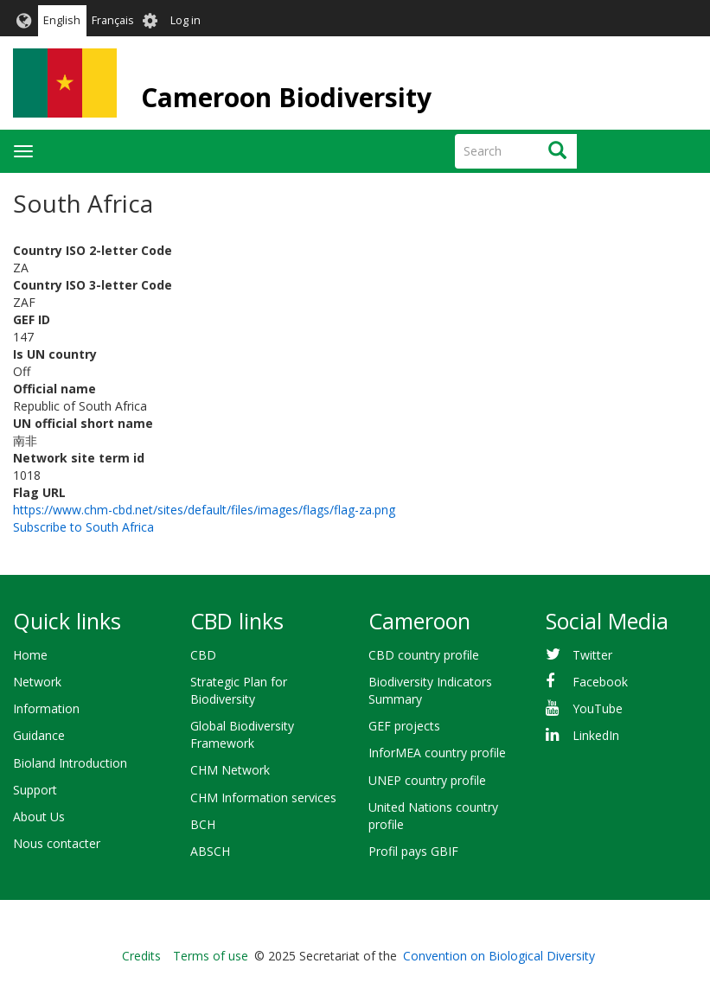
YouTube (597, 708)
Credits (141, 955)
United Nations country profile (433, 816)
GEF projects (404, 726)
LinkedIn (595, 735)
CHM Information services (263, 797)
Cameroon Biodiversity (286, 97)
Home (30, 655)
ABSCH (210, 851)
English (61, 20)
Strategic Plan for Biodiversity (238, 690)
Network (37, 681)
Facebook (600, 681)
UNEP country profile (427, 780)
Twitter (592, 655)
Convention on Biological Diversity (499, 955)
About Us (39, 816)
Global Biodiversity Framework (242, 734)
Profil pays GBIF (413, 851)
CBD (203, 655)
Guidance (39, 735)
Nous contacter (56, 843)
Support (35, 790)
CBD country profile (423, 655)
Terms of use (210, 955)
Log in (185, 20)
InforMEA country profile (437, 752)
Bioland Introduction (70, 763)
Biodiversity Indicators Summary (430, 690)
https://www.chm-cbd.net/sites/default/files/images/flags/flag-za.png (204, 509)
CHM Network (230, 770)
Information (46, 708)
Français (113, 20)
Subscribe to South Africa (83, 527)
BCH (202, 824)
